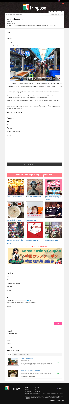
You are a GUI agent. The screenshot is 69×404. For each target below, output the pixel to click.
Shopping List (19, 14)
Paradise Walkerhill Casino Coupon (54, 219)
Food (9, 354)
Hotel (28, 354)
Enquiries (37, 387)
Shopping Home (11, 14)
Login (56, 0)
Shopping (15, 354)
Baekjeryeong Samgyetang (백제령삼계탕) (31, 370)
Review (9, 42)
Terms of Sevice (28, 391)
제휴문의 (27, 389)
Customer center (46, 0)
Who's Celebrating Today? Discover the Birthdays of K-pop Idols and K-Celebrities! (53, 198)
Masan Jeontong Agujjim (27, 358)
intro (8, 124)
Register (52, 0)
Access (9, 38)
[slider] (28, 300)
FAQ (36, 389)
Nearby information (13, 46)
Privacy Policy (38, 391)
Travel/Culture (22, 354)
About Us (27, 387)
